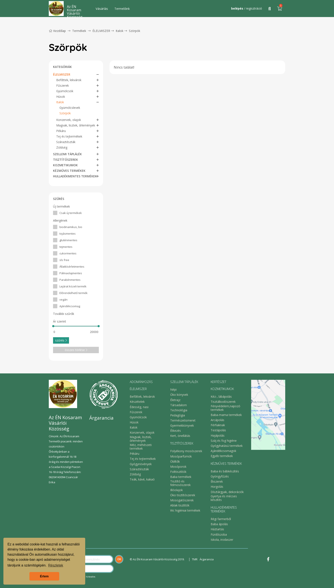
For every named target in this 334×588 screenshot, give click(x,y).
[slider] (53, 326)
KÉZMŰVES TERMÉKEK (69, 171)
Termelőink (122, 9)
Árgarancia (207, 559)
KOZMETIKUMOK (65, 165)
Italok (119, 31)
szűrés (61, 340)
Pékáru (61, 131)
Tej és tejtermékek (69, 136)
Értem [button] (44, 576)
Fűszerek (62, 85)
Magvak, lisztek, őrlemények (75, 125)
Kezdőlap (57, 31)
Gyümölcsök (64, 91)
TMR (194, 559)
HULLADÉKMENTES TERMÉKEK (75, 176)
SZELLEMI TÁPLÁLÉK (67, 154)
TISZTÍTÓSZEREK (65, 160)
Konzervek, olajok (68, 120)
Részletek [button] (55, 565)
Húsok (60, 97)
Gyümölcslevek (69, 108)
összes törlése (76, 350)
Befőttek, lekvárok (68, 80)
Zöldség (61, 147)
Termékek (79, 31)
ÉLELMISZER (101, 31)
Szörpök (134, 31)
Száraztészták (65, 142)
